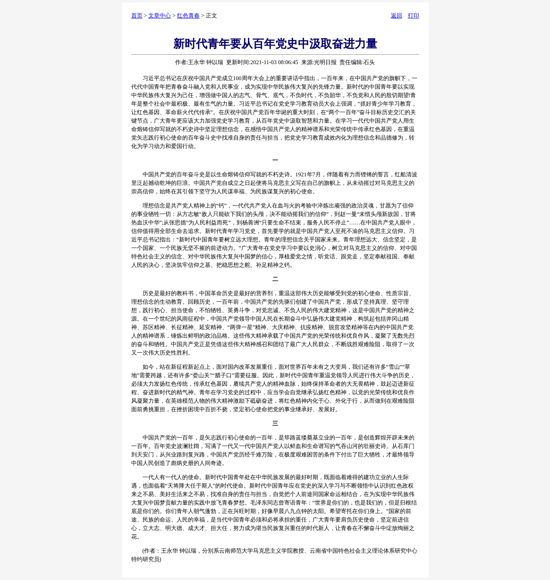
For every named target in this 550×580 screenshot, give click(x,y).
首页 (137, 15)
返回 (396, 15)
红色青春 (188, 15)
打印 (413, 15)
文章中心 (159, 15)
